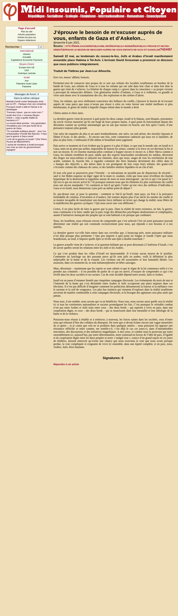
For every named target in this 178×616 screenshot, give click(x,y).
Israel (27, 77)
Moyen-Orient (26, 64)
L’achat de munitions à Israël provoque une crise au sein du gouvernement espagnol (25, 147)
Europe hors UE (26, 67)
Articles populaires (27, 34)
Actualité (27, 57)
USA (26, 70)
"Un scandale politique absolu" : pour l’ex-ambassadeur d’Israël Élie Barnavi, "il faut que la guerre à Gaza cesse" (26, 134)
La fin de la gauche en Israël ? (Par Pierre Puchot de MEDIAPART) (26, 140)
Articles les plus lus (26, 37)
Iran (27, 80)
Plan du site (26, 31)
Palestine (26, 86)
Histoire (26, 54)
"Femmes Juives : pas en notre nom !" (24, 112)
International (26, 50)
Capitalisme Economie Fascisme (27, 60)
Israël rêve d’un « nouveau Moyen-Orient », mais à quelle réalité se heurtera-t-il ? (23, 118)
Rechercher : (13, 46)
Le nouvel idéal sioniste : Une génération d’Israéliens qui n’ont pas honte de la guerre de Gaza (26, 126)
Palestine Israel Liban (26, 83)
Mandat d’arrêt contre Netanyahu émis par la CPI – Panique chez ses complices (26, 102)
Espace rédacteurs (27, 40)
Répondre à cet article (66, 364)
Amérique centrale (27, 73)
